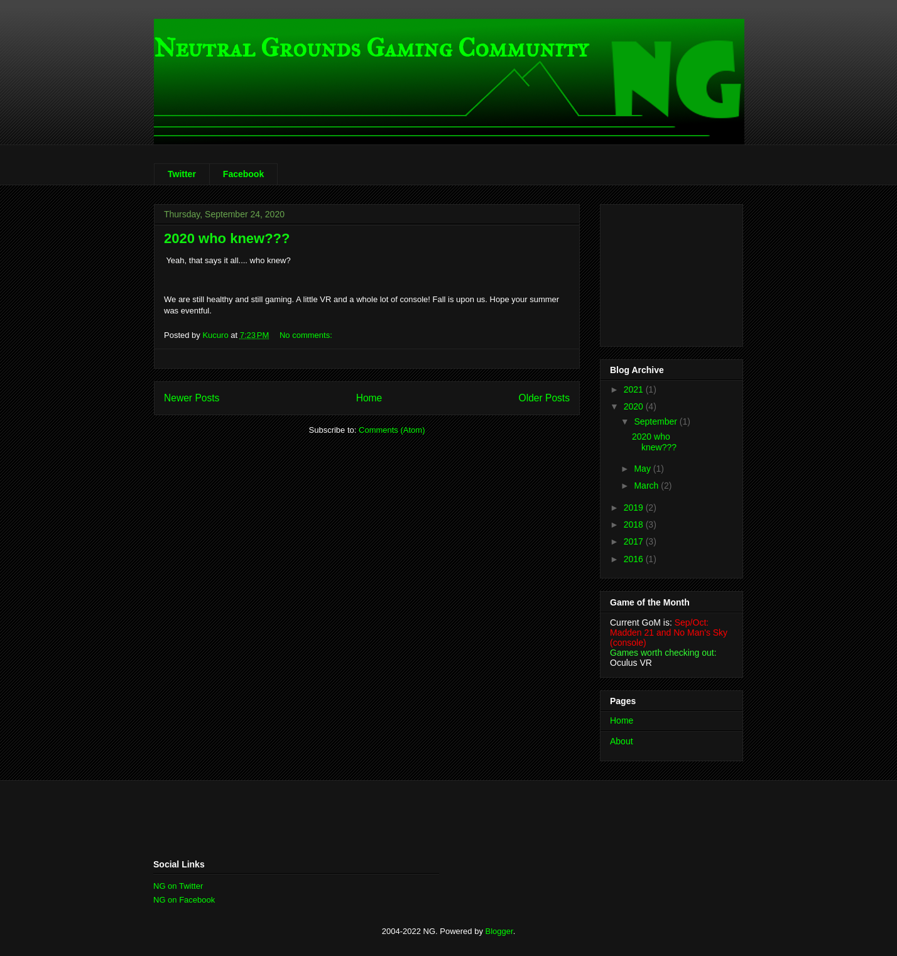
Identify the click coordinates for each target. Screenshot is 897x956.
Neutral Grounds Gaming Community (371, 48)
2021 (635, 389)
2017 (635, 541)
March (647, 486)
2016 (635, 559)
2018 (635, 524)
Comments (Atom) (392, 430)
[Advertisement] (673, 272)
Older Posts (544, 398)
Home (369, 398)
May (643, 469)
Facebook (243, 174)
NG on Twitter (178, 886)
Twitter (182, 174)
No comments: (307, 335)
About (621, 741)
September (656, 421)
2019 (635, 507)
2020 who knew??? (227, 238)
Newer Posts (191, 398)
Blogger (499, 931)
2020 (635, 406)
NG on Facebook (184, 899)
